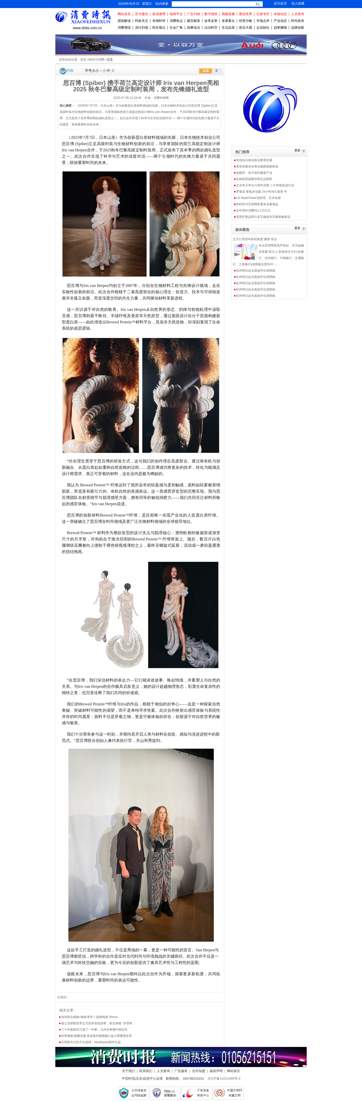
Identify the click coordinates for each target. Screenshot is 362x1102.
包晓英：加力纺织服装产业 (254, 173)
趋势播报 (280, 27)
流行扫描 (141, 27)
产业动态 (280, 21)
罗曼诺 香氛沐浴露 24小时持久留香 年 (261, 191)
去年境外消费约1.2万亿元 (253, 210)
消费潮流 (124, 27)
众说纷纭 (262, 27)
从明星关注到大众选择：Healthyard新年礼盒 (91, 1042)
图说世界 (245, 14)
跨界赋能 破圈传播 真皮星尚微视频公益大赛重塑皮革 (96, 1036)
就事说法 (193, 27)
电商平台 (176, 14)
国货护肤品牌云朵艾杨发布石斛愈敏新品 (263, 217)
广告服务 (181, 1071)
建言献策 (193, 21)
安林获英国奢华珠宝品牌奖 (254, 179)
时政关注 (141, 21)
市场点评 (262, 21)
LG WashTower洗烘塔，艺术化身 (258, 198)
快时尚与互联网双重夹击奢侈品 (257, 204)
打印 (69, 71)
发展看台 (228, 21)
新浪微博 (158, 14)
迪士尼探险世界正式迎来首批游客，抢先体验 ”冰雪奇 (96, 1023)
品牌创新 (297, 27)
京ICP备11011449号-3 (224, 1078)
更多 (297, 150)
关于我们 (128, 1071)
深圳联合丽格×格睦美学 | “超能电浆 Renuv (89, 1017)
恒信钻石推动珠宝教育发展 (254, 160)
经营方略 (245, 21)
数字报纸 (210, 14)
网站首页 (124, 14)
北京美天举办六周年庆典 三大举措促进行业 (265, 185)
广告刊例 (193, 14)
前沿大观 (245, 27)
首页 (83, 59)
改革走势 (210, 21)
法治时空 (210, 27)
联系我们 (145, 1071)
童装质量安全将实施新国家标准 (257, 166)
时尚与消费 (96, 59)
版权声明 (216, 1071)
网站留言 (233, 1071)
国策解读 (124, 21)
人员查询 (297, 14)
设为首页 (280, 3)
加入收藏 (297, 3)
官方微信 (141, 14)
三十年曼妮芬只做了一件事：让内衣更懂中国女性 (94, 1029)
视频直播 (228, 14)
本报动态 (280, 14)
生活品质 (228, 27)
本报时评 (158, 21)
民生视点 (158, 27)
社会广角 (176, 27)
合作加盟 (198, 1071)
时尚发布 (297, 21)
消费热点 (176, 21)
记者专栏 (262, 14)
